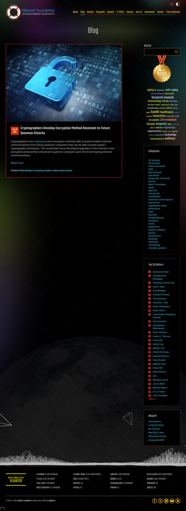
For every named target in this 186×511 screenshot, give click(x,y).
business (153, 238)
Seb (155, 376)
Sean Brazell (159, 360)
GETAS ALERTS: (152, 474)
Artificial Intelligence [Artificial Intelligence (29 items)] (157, 94)
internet (55, 171)
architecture (154, 196)
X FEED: (39, 479)
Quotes (160, 12)
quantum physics (65, 171)
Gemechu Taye (160, 302)
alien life (152, 190)
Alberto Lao (158, 348)
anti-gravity (154, 193)
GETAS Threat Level (16, 480)
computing (38, 171)
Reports (110, 12)
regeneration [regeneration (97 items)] (154, 131)
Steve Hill (157, 368)
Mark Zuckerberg (157, 184)
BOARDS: (150, 479)
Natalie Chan (159, 364)
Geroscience (154, 421)
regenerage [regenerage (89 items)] (169, 127)
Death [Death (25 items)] (176, 105)
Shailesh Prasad (161, 294)
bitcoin (151, 232)
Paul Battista (159, 298)
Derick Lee (158, 344)
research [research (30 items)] (164, 132)
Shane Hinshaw (161, 352)
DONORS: (113, 479)
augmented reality (157, 205)
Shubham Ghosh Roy (164, 282)
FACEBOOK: (41, 474)
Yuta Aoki (158, 340)
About (75, 12)
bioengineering (155, 217)
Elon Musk (153, 175)
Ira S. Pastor (159, 391)
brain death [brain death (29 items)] (151, 105)
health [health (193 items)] (155, 112)
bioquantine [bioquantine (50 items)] (169, 93)
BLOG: (75, 479)
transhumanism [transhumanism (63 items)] (157, 138)
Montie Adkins (160, 387)
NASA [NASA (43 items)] (169, 124)
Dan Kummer (159, 321)
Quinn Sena (159, 286)
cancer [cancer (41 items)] (157, 105)
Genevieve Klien (161, 271)
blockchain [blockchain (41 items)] (173, 101)
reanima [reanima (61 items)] (158, 127)
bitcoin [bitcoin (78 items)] (165, 101)
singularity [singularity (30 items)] (174, 132)
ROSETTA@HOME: (43, 488)
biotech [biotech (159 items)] (169, 98)
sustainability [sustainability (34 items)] (159, 135)
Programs (100, 12)
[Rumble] (178, 500)
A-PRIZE (120, 12)
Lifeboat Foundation (24, 500)
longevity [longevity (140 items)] (161, 124)
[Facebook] (154, 500)
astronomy (153, 202)
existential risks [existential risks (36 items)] (153, 108)
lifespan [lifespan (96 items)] (150, 124)
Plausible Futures (157, 436)
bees (150, 211)
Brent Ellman (159, 371)
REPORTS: (77, 483)
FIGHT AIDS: (41, 483)
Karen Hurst (159, 310)
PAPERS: (76, 488)
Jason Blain (159, 383)
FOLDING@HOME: (116, 483)
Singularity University (159, 178)
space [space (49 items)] (151, 135)
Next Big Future (156, 432)
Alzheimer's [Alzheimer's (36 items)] (161, 90)
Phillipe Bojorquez (25, 171)
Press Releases (173, 12)
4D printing (154, 163)
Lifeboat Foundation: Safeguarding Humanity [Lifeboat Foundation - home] (30, 12)
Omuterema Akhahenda (159, 327)
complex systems (157, 248)
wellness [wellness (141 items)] (170, 139)
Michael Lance (160, 379)
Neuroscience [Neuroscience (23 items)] (175, 124)
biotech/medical (156, 229)
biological (153, 220)
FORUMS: (113, 488)
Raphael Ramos (161, 356)
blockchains (154, 236)
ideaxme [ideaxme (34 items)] (149, 117)
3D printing (154, 160)
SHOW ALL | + (152, 399)
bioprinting (153, 226)
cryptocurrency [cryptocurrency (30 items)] (165, 105)
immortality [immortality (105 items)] (159, 116)
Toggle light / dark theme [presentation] (178, 4)
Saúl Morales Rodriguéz (159, 277)
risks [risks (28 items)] (169, 131)
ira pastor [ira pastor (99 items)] (154, 120)
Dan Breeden (159, 290)
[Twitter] (160, 500)
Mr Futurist (154, 428)
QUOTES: (150, 488)
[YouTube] (172, 500)
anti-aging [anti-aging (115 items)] (172, 90)
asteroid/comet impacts (160, 199)
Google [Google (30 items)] (148, 113)
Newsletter (150, 12)
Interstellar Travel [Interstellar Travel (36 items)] (172, 116)
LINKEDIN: (114, 474)
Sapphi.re (52, 500)
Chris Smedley (160, 395)
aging (151, 187)
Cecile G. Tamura (161, 336)
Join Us (139, 12)
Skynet (151, 181)
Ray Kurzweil (155, 172)
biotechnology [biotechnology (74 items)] (154, 101)
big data (152, 214)
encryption (47, 171)
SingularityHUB (156, 440)
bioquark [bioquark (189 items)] (157, 97)
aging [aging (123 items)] (150, 90)
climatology (154, 245)
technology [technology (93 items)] (170, 135)
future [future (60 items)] (169, 108)
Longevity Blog (156, 425)
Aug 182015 (14, 130)
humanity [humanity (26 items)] (176, 113)
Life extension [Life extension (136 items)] (168, 120)
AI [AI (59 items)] (155, 90)
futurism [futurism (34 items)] (175, 108)
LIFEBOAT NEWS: (79, 474)
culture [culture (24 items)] (172, 105)
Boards (90, 12)
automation (154, 208)
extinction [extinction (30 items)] (162, 108)
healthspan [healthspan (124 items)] (166, 112)
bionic (151, 223)
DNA (150, 169)
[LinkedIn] (166, 500)
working (38, 141)
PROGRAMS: (151, 483)
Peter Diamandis (156, 166)
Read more (17, 162)
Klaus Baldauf (160, 332)
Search (176, 51)
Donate (130, 12)
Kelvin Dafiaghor (161, 306)
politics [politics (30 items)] (152, 128)
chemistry (153, 242)
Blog (83, 12)
